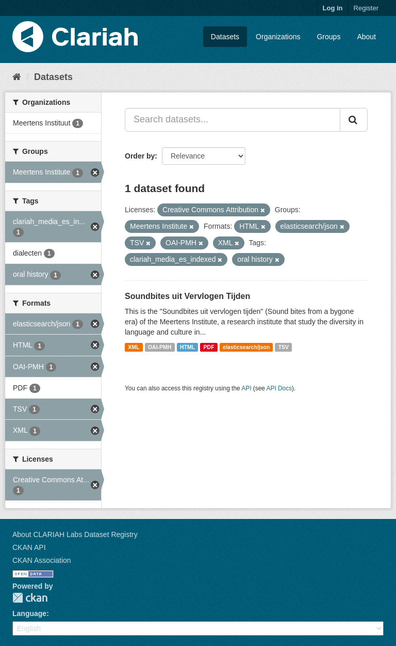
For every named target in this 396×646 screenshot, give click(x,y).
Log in (333, 8)
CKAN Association (41, 560)
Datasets (225, 37)
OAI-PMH (160, 347)
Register (366, 8)
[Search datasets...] (232, 120)
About (366, 37)
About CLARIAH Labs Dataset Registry (75, 534)
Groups (328, 37)
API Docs (279, 388)
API (246, 388)
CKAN (29, 597)
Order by (140, 156)
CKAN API (29, 547)
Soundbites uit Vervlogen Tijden (187, 296)
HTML (187, 347)
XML (133, 347)
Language (29, 613)
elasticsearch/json (246, 347)
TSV (283, 347)
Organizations (278, 37)
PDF (209, 347)
